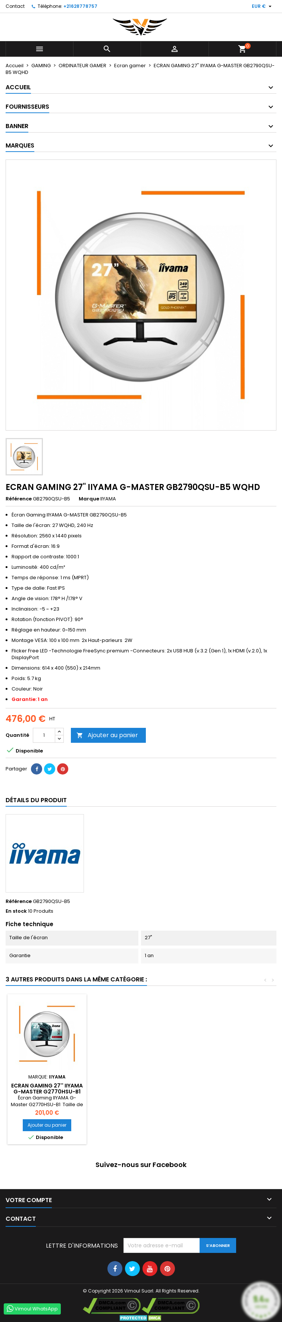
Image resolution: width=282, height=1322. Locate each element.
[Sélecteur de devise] (262, 6)
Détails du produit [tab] (36, 800)
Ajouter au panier (107, 735)
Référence (19, 499)
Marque (89, 499)
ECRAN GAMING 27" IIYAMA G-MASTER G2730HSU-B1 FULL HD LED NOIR (129, 1091)
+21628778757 (80, 6)
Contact (15, 6)
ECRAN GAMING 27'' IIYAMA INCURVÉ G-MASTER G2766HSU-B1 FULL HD (47, 1091)
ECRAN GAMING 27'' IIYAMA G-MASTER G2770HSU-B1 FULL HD (212, 1091)
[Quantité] (44, 735)
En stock (16, 911)
